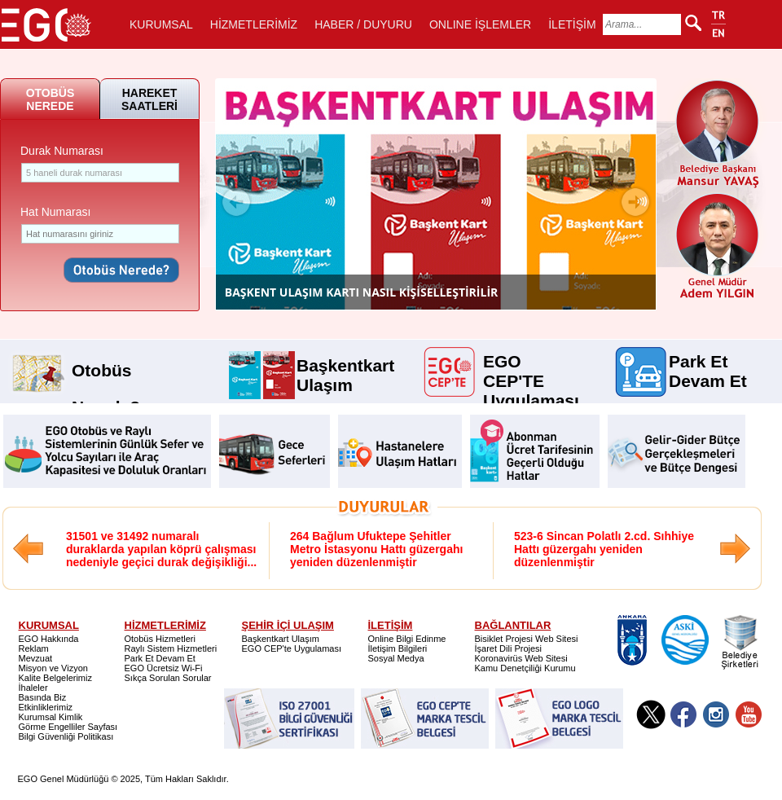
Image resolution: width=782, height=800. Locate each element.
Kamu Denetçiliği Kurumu (525, 668)
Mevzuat (36, 658)
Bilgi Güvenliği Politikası (66, 736)
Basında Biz (43, 697)
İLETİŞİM (571, 24)
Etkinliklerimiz (46, 707)
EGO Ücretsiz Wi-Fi (164, 668)
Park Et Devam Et (708, 360)
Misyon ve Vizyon (53, 668)
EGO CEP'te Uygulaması (292, 648)
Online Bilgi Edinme (407, 639)
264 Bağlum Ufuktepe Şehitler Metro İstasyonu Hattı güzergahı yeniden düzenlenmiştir (376, 549)
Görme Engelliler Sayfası (68, 727)
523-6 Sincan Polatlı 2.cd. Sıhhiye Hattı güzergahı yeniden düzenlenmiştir (604, 549)
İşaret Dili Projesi (509, 648)
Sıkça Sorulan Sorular (168, 678)
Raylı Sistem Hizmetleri (171, 648)
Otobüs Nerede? (106, 364)
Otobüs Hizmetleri (160, 639)
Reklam (34, 648)
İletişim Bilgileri (398, 648)
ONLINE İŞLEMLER (480, 24)
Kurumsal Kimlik (51, 717)
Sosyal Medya (396, 658)
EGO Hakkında (49, 639)
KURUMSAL (161, 24)
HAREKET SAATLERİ (149, 99)
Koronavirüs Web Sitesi (521, 658)
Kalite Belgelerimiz (55, 678)
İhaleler (33, 687)
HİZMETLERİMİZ (253, 24)
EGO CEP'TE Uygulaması (531, 360)
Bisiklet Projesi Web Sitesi (526, 639)
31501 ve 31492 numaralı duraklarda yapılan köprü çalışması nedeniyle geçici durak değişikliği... (161, 549)
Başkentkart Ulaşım (345, 364)
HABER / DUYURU (363, 24)
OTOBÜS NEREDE (50, 99)
